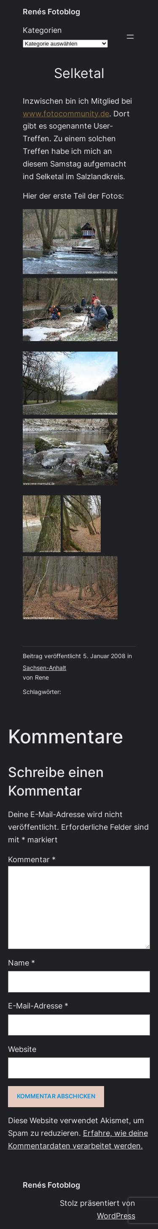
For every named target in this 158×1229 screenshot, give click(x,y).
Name (21, 962)
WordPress (116, 1215)
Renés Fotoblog (51, 11)
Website (22, 1049)
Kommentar (32, 859)
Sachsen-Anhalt (44, 667)
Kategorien (42, 30)
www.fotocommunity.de (66, 113)
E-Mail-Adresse (38, 1005)
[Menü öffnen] (130, 37)
